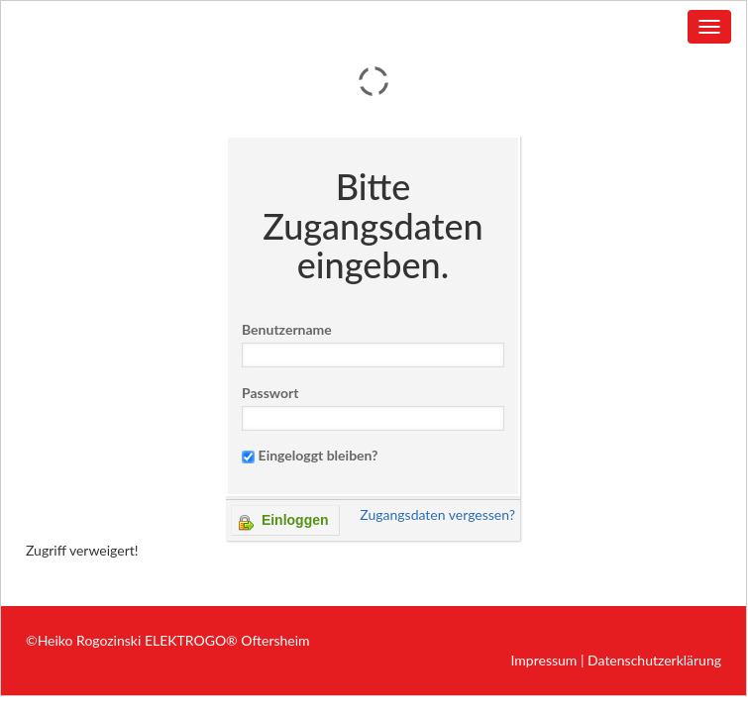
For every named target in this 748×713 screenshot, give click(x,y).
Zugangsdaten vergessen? (437, 514)
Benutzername (287, 329)
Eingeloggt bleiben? (318, 455)
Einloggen (284, 521)
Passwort (270, 392)
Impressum (544, 660)
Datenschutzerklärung (654, 660)
